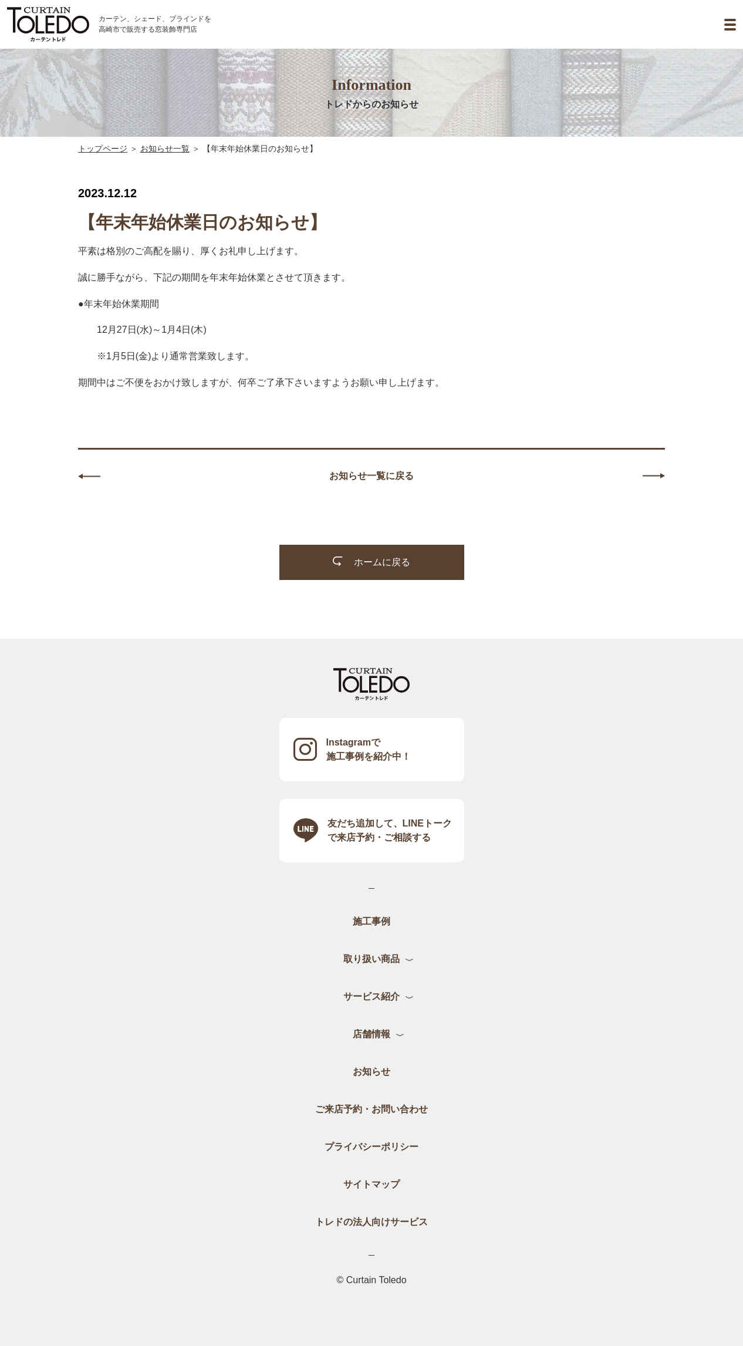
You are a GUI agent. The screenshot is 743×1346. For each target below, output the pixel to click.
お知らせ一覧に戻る (371, 476)
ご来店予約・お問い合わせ (371, 1109)
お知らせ (371, 1072)
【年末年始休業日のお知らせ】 (260, 148)
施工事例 (371, 921)
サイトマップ (371, 1184)
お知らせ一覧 (165, 148)
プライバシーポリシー (371, 1147)
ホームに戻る (371, 561)
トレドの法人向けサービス (371, 1222)
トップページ (102, 148)
